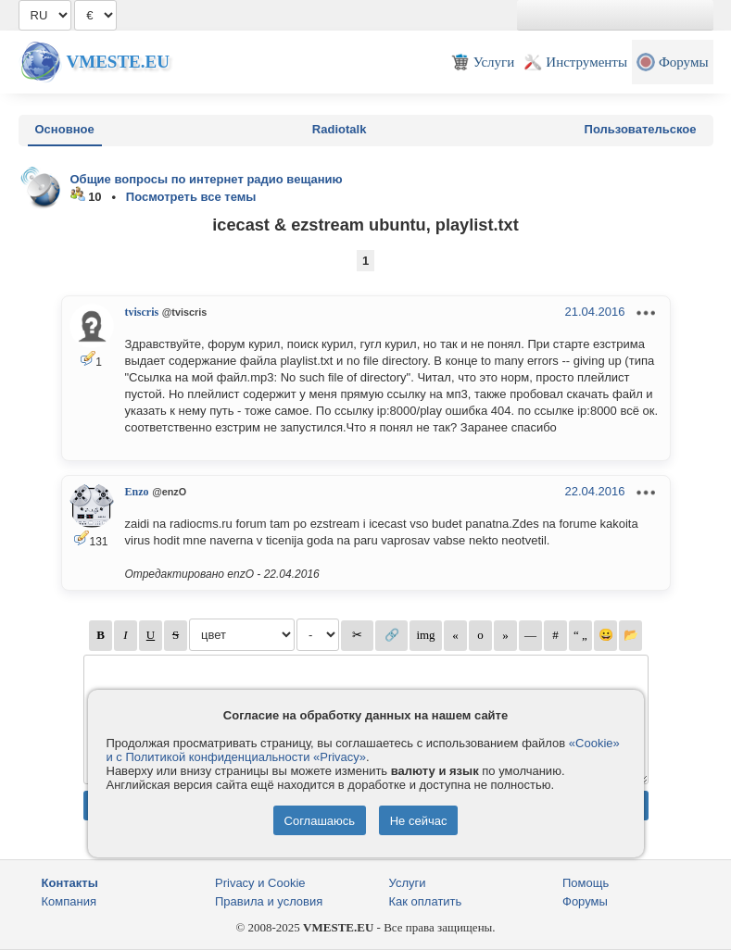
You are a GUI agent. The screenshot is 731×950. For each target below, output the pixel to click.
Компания (69, 901)
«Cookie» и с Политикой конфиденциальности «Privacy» (363, 750)
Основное (65, 129)
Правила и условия (268, 901)
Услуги (407, 883)
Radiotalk (339, 129)
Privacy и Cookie (260, 883)
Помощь (585, 883)
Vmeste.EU (118, 61)
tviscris (142, 312)
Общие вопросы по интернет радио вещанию (206, 179)
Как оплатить (425, 901)
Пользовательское (641, 129)
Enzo (137, 491)
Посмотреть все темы (191, 197)
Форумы (585, 901)
